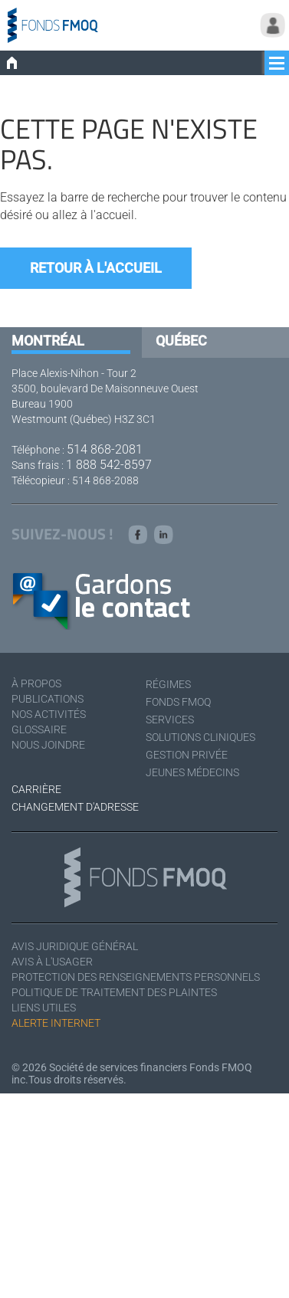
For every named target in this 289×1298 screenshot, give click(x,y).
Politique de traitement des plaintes (114, 992)
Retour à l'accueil (96, 268)
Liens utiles (43, 1007)
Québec (181, 341)
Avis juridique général (74, 946)
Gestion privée (187, 755)
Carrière (36, 789)
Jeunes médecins (192, 772)
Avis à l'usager (52, 961)
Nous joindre (48, 745)
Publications (47, 699)
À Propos (36, 683)
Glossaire (39, 729)
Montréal (47, 341)
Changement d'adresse (75, 807)
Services (170, 719)
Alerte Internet (55, 1023)
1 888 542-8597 (109, 464)
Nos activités (48, 714)
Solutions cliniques (200, 737)
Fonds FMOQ (178, 702)
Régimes (168, 684)
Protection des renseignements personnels (135, 977)
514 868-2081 (105, 449)
